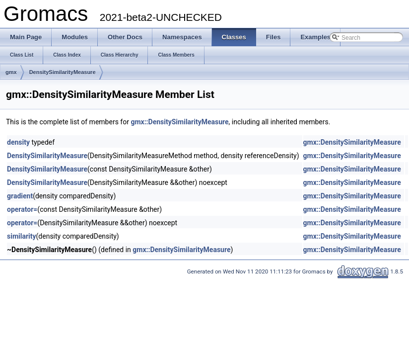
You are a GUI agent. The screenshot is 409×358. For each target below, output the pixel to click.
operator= (22, 209)
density (18, 142)
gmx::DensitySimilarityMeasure (179, 122)
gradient (20, 196)
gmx (11, 72)
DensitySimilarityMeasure (62, 72)
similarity (21, 236)
